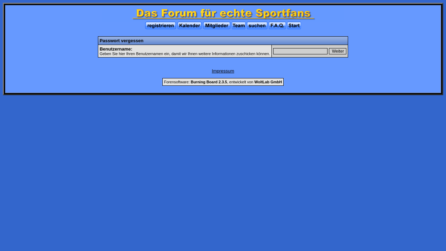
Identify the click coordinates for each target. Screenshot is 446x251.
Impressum (223, 71)
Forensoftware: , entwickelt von (223, 82)
